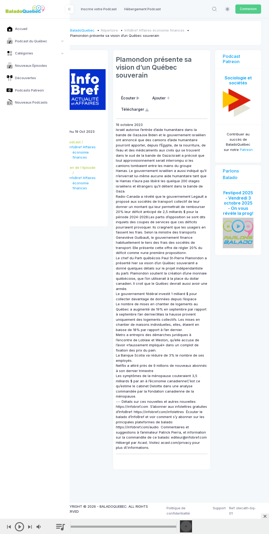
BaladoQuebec (97, 30)
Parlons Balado (235, 175)
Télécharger (147, 109)
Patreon (240, 151)
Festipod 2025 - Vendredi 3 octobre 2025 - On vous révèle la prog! (240, 209)
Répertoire (124, 30)
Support (222, 508)
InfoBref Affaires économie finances (170, 30)
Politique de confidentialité (185, 510)
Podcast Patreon (235, 59)
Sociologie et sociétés (240, 80)
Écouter (142, 98)
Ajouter (173, 98)
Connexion (248, 9)
